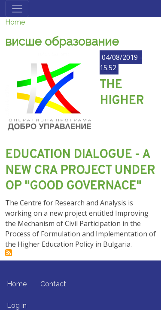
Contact (53, 284)
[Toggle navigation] (17, 8)
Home (15, 22)
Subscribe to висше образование (8, 252)
